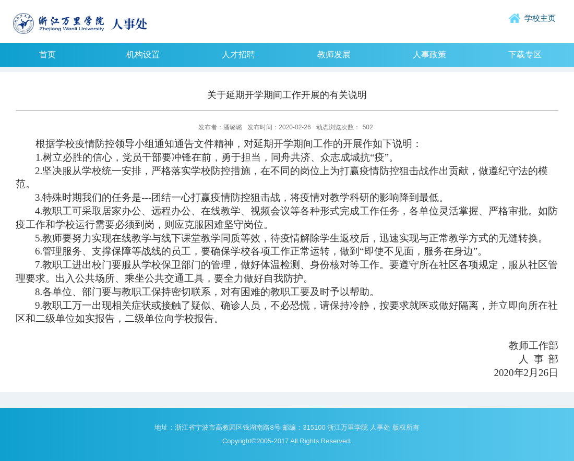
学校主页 (540, 18)
